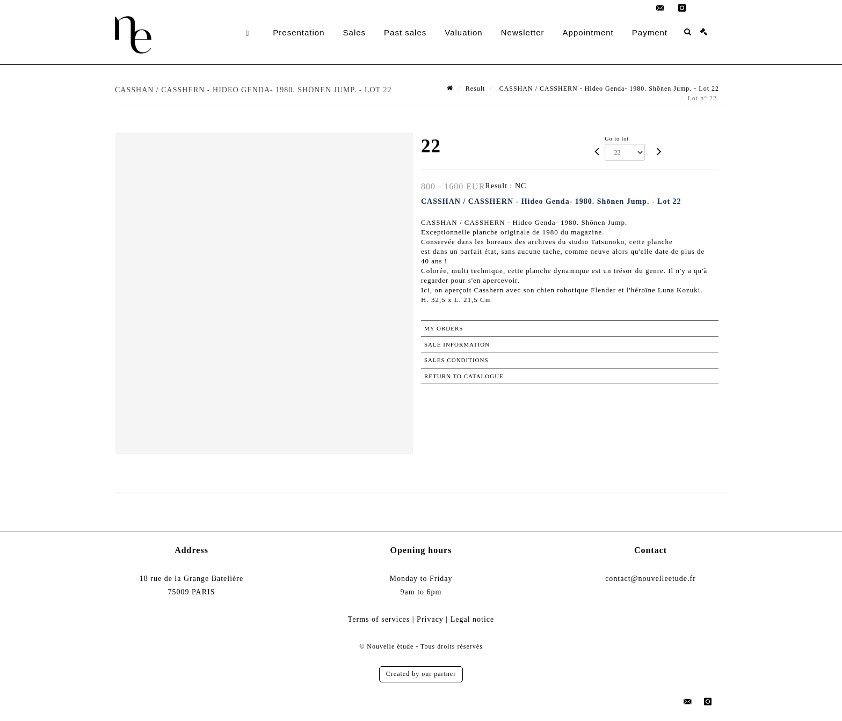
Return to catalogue (464, 376)
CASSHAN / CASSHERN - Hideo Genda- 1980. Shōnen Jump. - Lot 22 (608, 88)
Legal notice (473, 619)
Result (475, 88)
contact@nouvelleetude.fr (650, 579)
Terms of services (379, 619)
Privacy (430, 619)
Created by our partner (421, 674)
